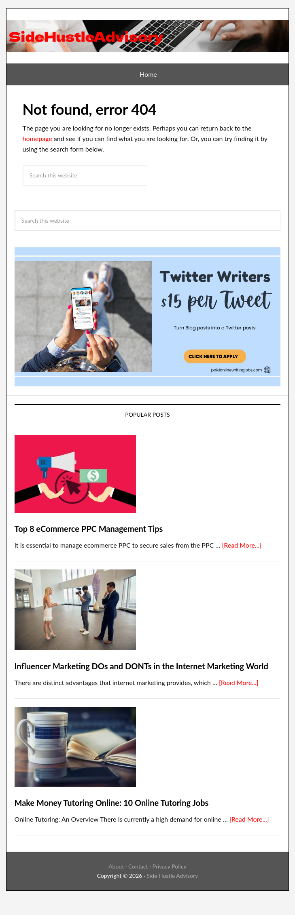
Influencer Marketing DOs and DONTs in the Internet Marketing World (141, 666)
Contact (138, 866)
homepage (37, 138)
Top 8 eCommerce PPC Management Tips (89, 528)
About (116, 866)
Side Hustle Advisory (172, 875)
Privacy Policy (169, 866)
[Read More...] (241, 545)
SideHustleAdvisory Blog (147, 32)
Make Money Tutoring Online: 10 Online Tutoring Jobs (112, 802)
